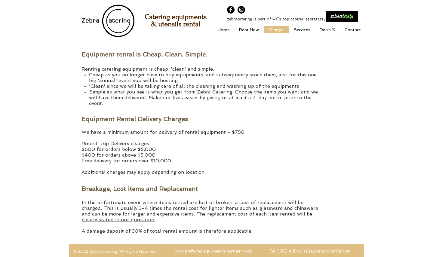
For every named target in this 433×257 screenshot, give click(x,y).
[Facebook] (231, 10)
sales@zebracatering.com (326, 251)
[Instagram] (241, 10)
